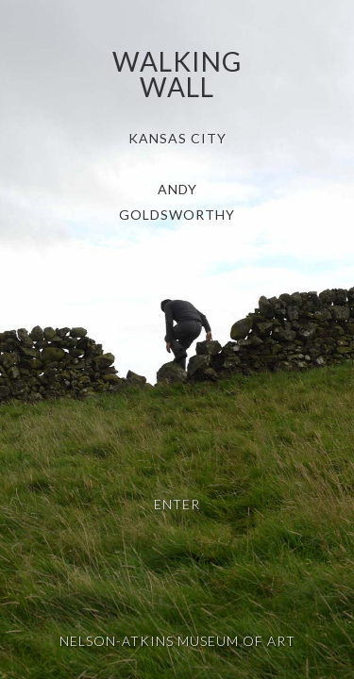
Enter (177, 504)
